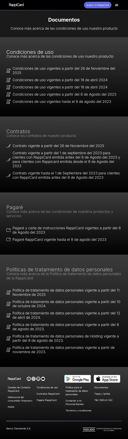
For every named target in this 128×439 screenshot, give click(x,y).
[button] (116, 5)
